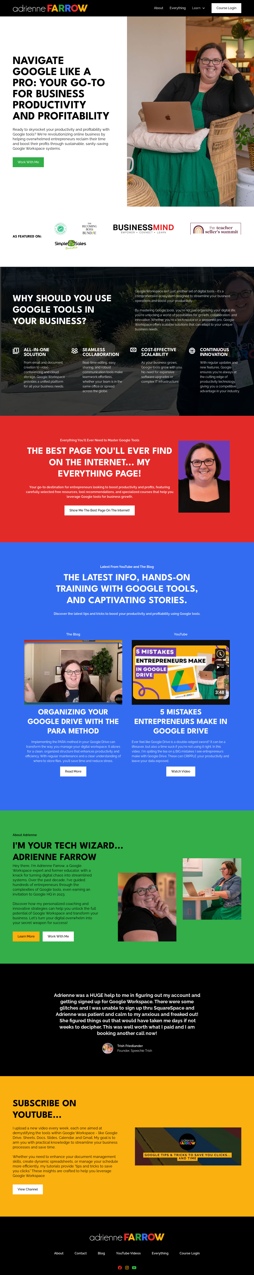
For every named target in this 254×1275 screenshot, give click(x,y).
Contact (81, 1253)
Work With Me (28, 162)
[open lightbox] (190, 111)
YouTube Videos (128, 1253)
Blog (101, 1253)
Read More (73, 771)
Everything (178, 8)
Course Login (226, 8)
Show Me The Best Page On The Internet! (99, 510)
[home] (50, 8)
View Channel (28, 1189)
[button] (198, 8)
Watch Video (180, 771)
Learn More (26, 936)
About (158, 8)
